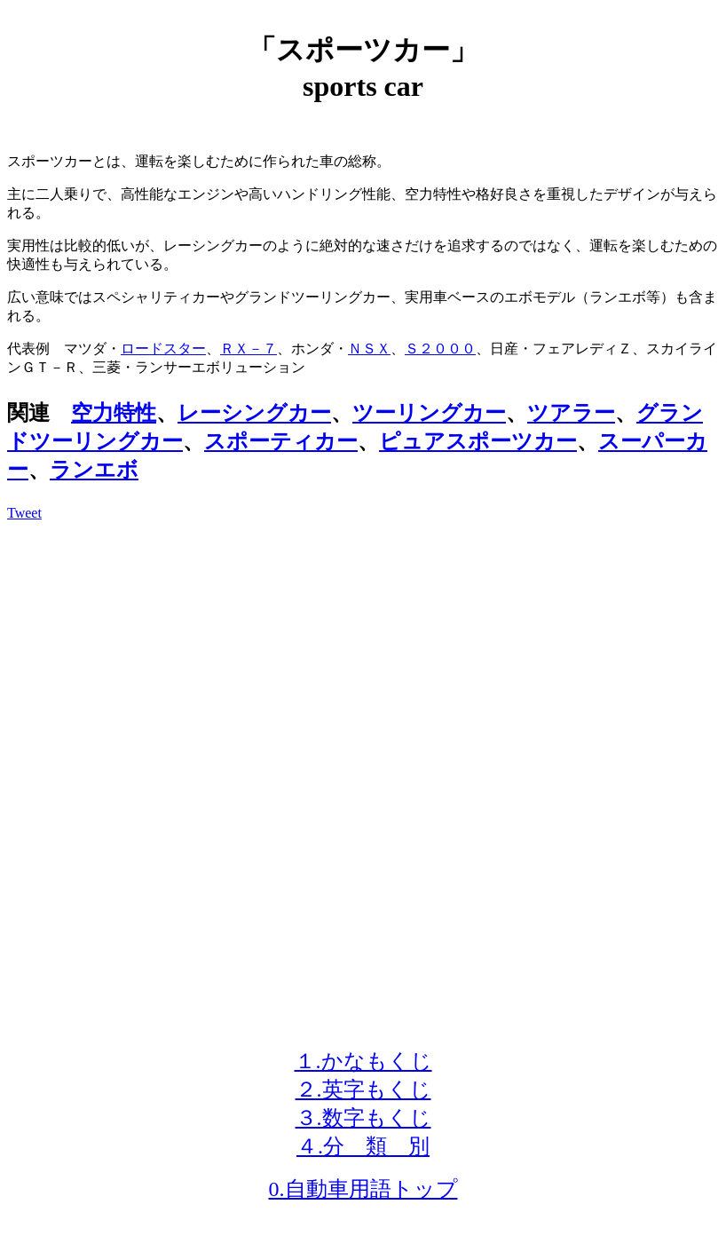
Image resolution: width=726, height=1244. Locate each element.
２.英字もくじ (363, 1089)
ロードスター (163, 348)
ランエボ (94, 469)
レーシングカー (254, 412)
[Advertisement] (363, 659)
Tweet (24, 512)
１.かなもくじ (363, 1061)
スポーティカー (281, 441)
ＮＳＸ (369, 348)
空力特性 (113, 412)
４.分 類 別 (363, 1146)
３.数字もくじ (363, 1117)
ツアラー (571, 412)
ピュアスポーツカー (478, 441)
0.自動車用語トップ (363, 1188)
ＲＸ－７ (248, 348)
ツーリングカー (429, 412)
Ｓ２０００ (440, 348)
